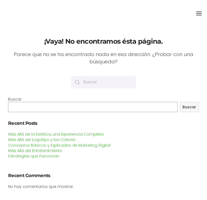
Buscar (15, 99)
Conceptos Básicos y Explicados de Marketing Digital (59, 145)
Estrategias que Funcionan (34, 156)
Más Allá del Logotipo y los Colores (41, 139)
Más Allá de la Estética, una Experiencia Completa (56, 134)
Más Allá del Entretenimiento (35, 150)
